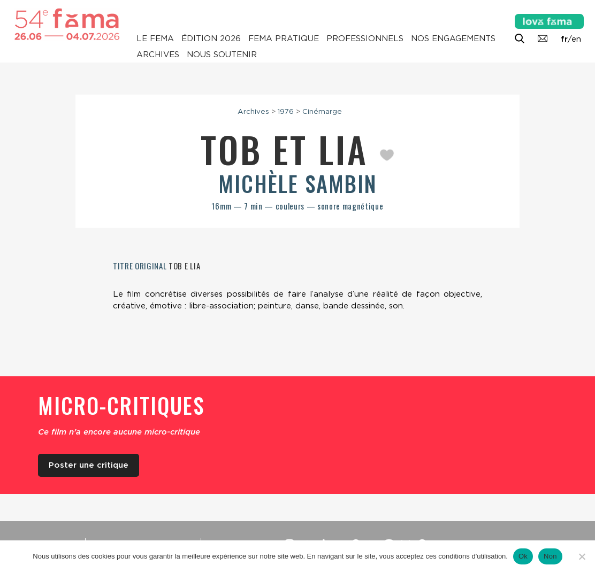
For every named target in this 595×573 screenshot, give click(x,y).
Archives (157, 54)
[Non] (581, 556)
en (576, 39)
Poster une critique (88, 465)
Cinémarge (322, 111)
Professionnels (364, 38)
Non (550, 556)
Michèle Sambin (297, 183)
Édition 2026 (211, 38)
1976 (286, 111)
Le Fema (155, 38)
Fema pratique (283, 38)
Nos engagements (453, 38)
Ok (523, 556)
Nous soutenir (222, 54)
